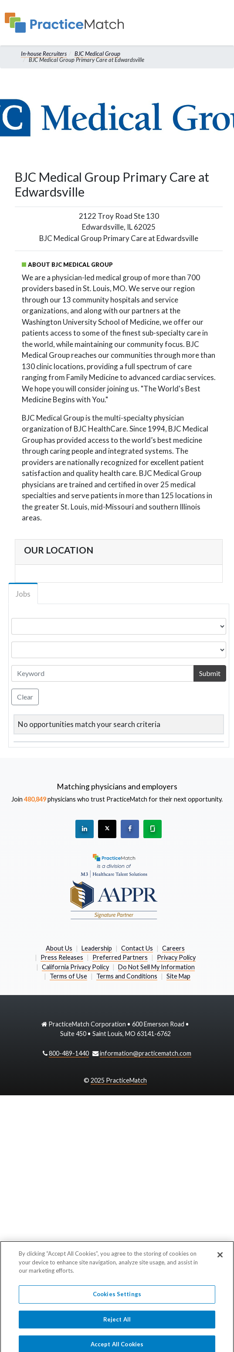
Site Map (178, 976)
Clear (25, 697)
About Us (59, 948)
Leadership (96, 948)
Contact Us (137, 948)
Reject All (117, 1322)
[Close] (220, 1258)
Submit (209, 673)
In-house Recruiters (44, 53)
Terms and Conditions (126, 976)
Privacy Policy (176, 957)
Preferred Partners (120, 957)
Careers (173, 948)
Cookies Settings (117, 1297)
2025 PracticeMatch (119, 1080)
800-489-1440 (69, 1053)
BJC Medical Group (97, 53)
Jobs (23, 593)
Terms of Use (68, 976)
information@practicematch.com (145, 1053)
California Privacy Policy (75, 967)
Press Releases (62, 957)
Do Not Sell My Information (156, 967)
